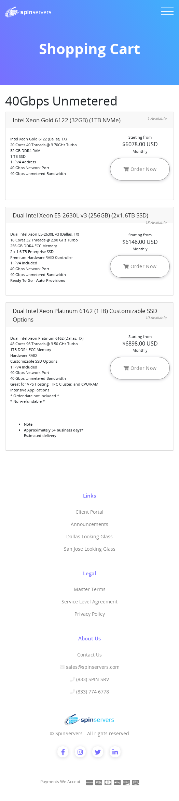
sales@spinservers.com (93, 667)
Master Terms (90, 589)
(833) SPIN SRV (92, 679)
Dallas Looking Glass (89, 536)
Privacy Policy (89, 614)
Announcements (89, 524)
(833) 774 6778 (92, 691)
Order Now (139, 169)
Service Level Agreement (89, 601)
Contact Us (89, 654)
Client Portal (89, 512)
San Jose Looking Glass (89, 549)
